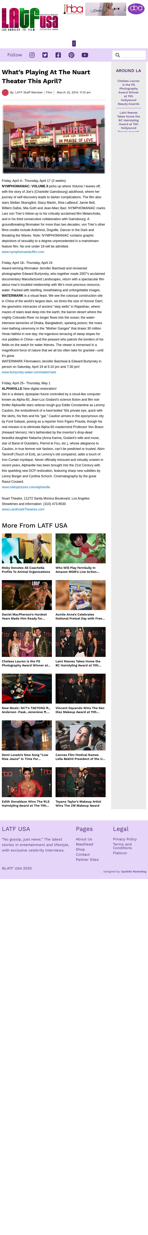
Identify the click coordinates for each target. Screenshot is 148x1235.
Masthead (84, 844)
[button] (74, 43)
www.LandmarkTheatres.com (23, 509)
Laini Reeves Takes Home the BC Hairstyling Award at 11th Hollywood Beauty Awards (78, 663)
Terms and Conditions (122, 846)
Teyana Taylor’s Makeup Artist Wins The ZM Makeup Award (78, 803)
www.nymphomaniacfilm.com (23, 252)
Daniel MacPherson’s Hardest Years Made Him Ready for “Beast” (24, 616)
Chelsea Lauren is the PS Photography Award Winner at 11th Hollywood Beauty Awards (25, 663)
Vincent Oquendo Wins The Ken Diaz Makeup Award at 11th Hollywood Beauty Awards (80, 710)
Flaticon (120, 853)
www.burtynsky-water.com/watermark (29, 372)
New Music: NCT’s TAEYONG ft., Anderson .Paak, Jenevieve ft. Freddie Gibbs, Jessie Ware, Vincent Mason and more (26, 710)
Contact (83, 854)
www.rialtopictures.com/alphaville (26, 487)
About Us (84, 839)
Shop (80, 849)
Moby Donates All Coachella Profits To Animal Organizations (26, 570)
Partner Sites (87, 859)
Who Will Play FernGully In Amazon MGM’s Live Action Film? (76, 570)
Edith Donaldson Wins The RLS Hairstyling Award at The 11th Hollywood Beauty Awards (26, 804)
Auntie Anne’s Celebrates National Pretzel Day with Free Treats (79, 616)
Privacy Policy (125, 839)
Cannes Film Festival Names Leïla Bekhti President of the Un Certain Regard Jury (80, 757)
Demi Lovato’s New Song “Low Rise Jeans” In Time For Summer (25, 757)
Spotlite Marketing (133, 871)
